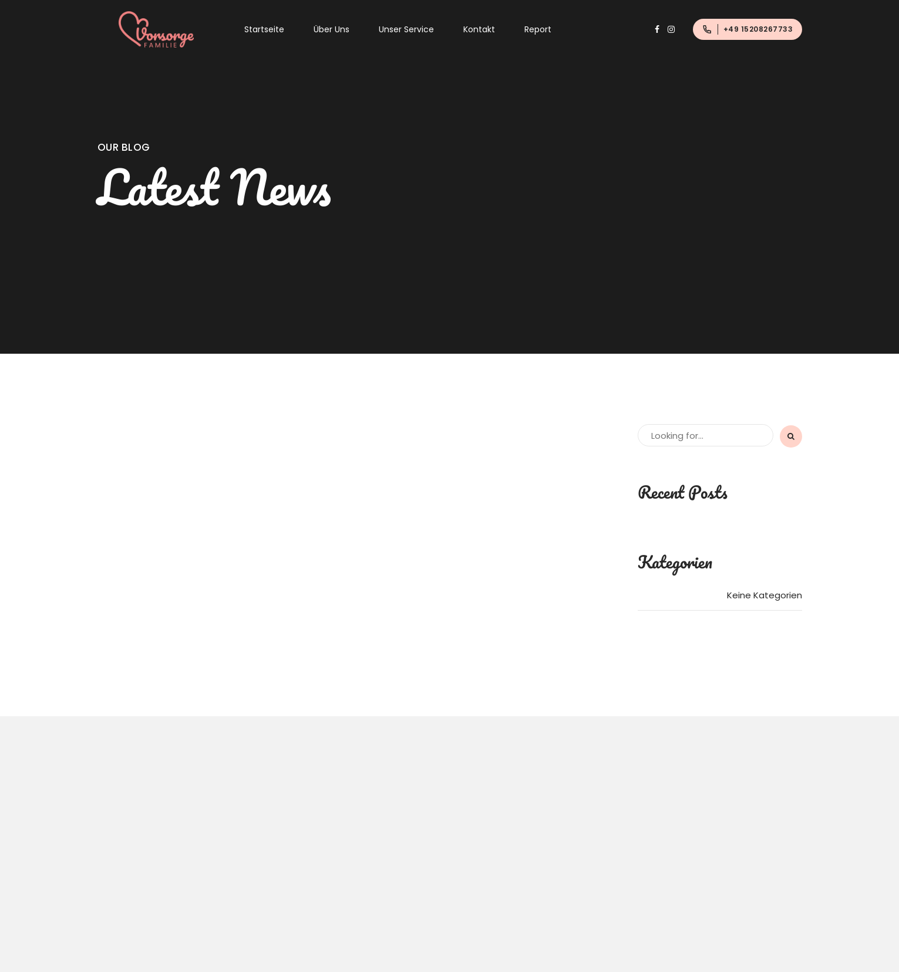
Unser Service (406, 29)
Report (537, 29)
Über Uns (331, 29)
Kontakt (479, 29)
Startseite (264, 29)
